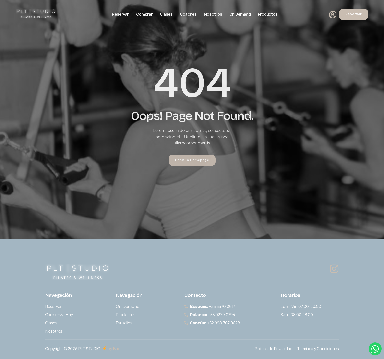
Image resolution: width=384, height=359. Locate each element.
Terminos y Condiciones (318, 348)
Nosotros (213, 14)
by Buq (111, 348)
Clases (166, 14)
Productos (268, 14)
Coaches (188, 14)
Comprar (144, 14)
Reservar (120, 14)
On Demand (240, 14)
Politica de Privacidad (273, 348)
